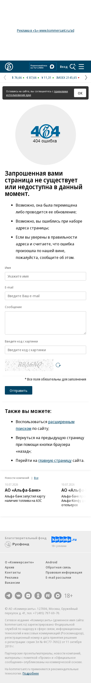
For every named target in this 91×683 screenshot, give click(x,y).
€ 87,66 (32, 77)
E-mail (9, 287)
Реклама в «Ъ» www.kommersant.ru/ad (45, 30)
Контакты (13, 572)
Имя (8, 268)
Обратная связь (58, 567)
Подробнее (31, 673)
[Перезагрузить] (58, 365)
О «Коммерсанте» (19, 562)
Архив (9, 567)
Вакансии (12, 582)
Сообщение (13, 307)
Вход (64, 66)
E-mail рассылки (58, 577)
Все (36, 478)
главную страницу (55, 460)
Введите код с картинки (21, 341)
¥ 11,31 (46, 77)
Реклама (11, 577)
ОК (80, 93)
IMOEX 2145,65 (66, 77)
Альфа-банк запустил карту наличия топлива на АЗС (25, 498)
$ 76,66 (17, 77)
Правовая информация (64, 572)
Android (51, 562)
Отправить (18, 390)
